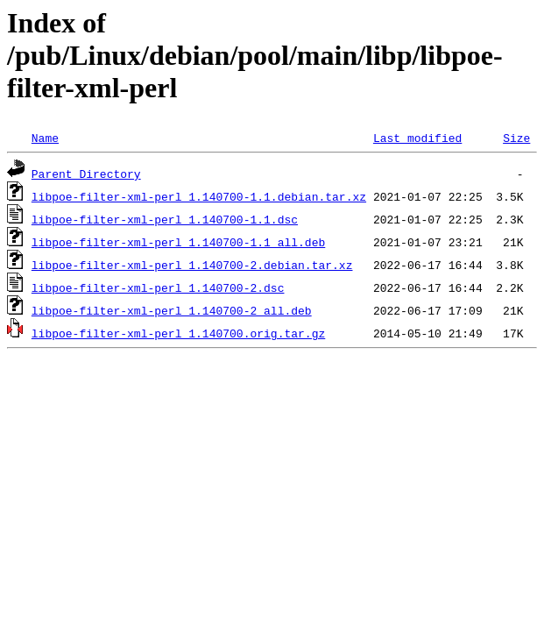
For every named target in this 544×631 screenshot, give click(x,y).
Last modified (417, 137)
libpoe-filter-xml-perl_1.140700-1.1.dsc (165, 219)
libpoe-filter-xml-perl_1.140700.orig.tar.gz (178, 333)
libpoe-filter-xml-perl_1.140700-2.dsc (158, 287)
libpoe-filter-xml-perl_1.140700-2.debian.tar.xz (192, 265)
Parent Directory (86, 173)
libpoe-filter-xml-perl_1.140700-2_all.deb (172, 310)
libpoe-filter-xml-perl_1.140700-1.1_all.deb (178, 242)
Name (45, 137)
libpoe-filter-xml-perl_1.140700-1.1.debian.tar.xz (199, 196)
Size (516, 137)
